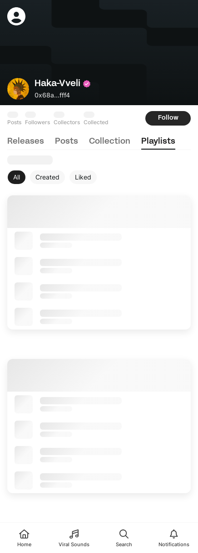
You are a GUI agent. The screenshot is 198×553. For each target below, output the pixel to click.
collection (109, 142)
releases (25, 142)
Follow (168, 118)
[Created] (47, 177)
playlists (158, 142)
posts (66, 142)
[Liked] (83, 177)
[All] (16, 177)
